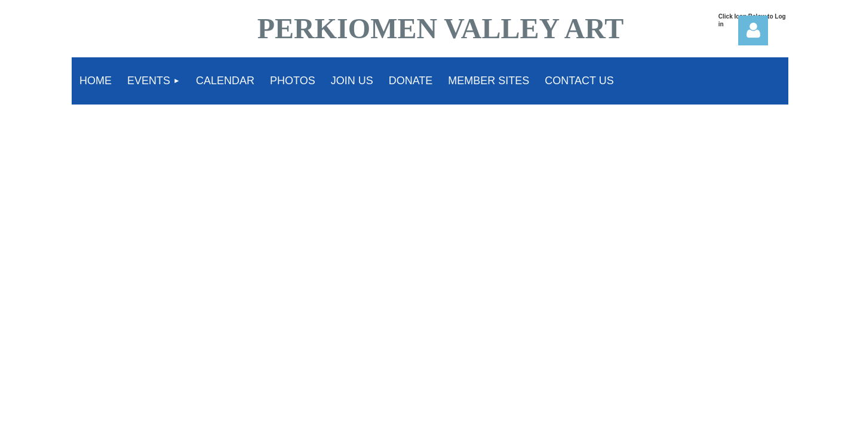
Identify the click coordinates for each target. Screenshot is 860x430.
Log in (753, 30)
